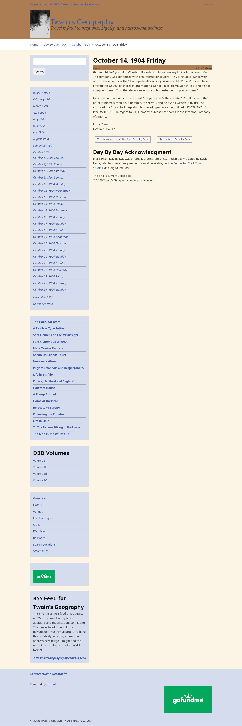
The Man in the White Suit (51, 434)
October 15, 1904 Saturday (50, 210)
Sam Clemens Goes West (50, 341)
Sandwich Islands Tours (49, 355)
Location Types (43, 518)
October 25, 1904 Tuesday (49, 263)
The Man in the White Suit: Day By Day (122, 139)
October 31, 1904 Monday (49, 289)
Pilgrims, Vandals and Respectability (58, 368)
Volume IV (40, 480)
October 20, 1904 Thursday (50, 243)
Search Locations (44, 544)
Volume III (40, 474)
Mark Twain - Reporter (49, 348)
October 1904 (81, 44)
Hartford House (44, 388)
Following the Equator (48, 414)
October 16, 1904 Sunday (49, 217)
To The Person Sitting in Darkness (56, 427)
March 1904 (40, 106)
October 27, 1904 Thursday (50, 270)
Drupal (51, 684)
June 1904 (39, 126)
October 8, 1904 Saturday (49, 171)
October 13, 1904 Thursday (50, 197)
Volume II (39, 467)
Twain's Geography (82, 22)
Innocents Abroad (45, 361)
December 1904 (43, 304)
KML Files (39, 531)
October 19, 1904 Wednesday (51, 237)
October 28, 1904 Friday (48, 276)
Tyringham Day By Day (175, 139)
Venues (38, 511)
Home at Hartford (45, 401)
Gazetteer (39, 498)
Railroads (39, 538)
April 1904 (39, 112)
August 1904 (41, 139)
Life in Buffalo (43, 374)
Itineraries (76, 4)
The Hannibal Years (46, 322)
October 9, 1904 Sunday (48, 177)
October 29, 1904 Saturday (50, 283)
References (92, 4)
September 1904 (43, 145)
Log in (208, 4)
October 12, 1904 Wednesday (51, 190)
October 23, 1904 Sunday (49, 250)
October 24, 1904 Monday (49, 256)
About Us (46, 4)
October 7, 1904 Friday (47, 164)
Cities (36, 525)
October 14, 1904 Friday (48, 204)
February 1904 (42, 99)
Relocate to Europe (46, 407)
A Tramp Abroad (44, 394)
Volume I (39, 460)
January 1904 (41, 93)
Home (34, 4)
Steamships (41, 551)
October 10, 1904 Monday (49, 184)
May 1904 (39, 119)
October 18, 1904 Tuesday (49, 230)
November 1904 (43, 297)
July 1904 (39, 132)
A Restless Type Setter (48, 328)
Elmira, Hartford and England (53, 381)
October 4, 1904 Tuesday (48, 157)
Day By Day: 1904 (55, 44)
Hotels (37, 505)
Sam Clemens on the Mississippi (55, 335)
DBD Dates (61, 4)
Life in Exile (41, 421)
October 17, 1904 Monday (49, 223)
